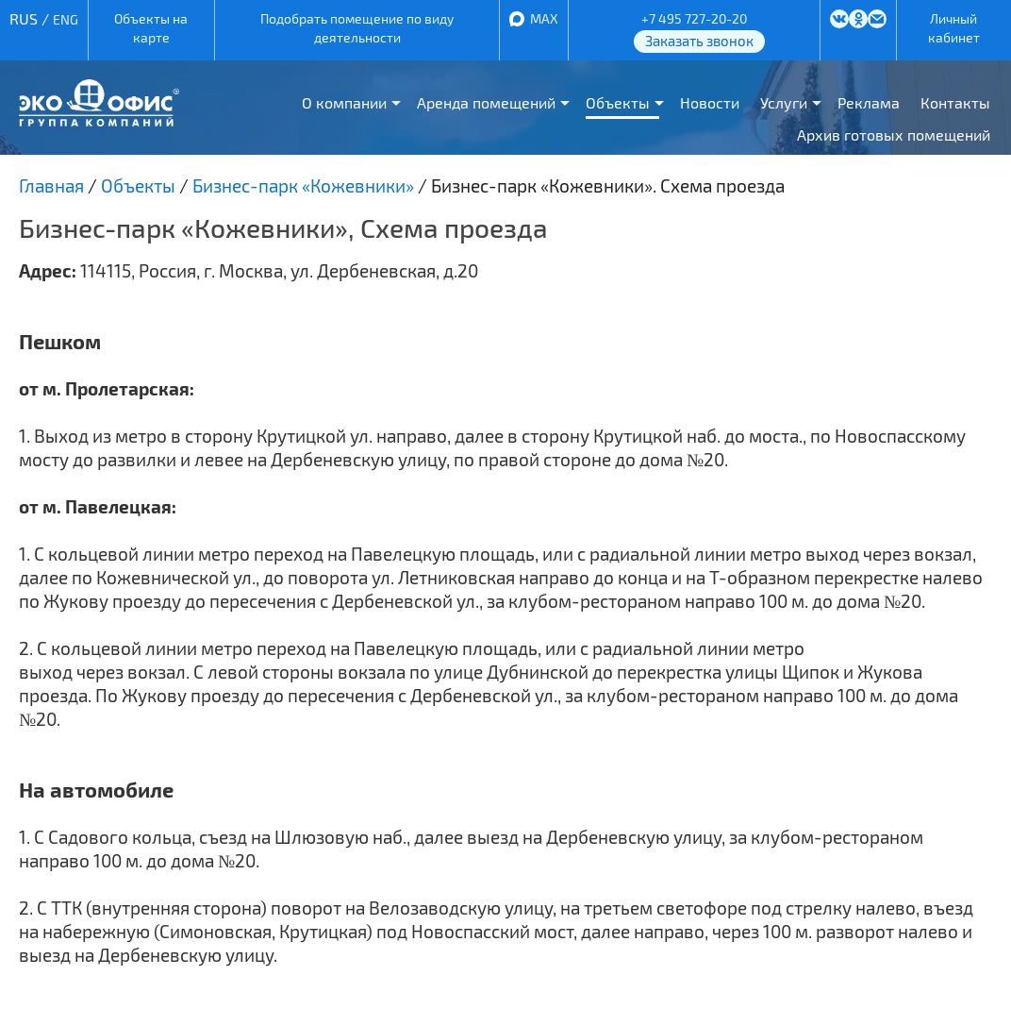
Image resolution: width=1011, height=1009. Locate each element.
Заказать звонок (699, 40)
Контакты (955, 102)
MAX (544, 18)
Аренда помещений (486, 102)
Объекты (618, 102)
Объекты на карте (151, 27)
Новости (709, 102)
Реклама (868, 102)
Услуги (783, 102)
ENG (65, 19)
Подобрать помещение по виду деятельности (357, 27)
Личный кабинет (954, 27)
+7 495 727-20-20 (694, 18)
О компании (344, 102)
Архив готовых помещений (893, 134)
